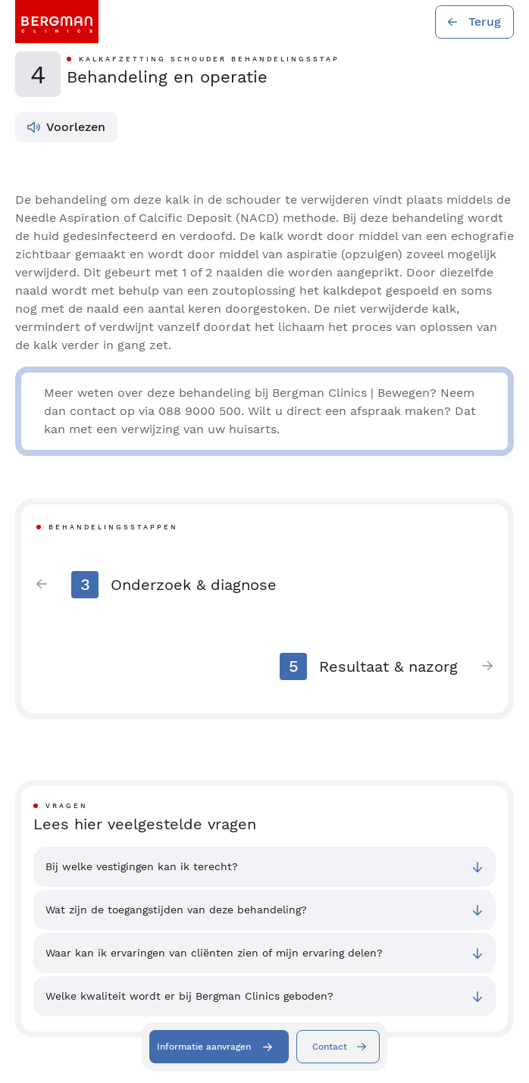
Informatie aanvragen (204, 1046)
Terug (484, 21)
